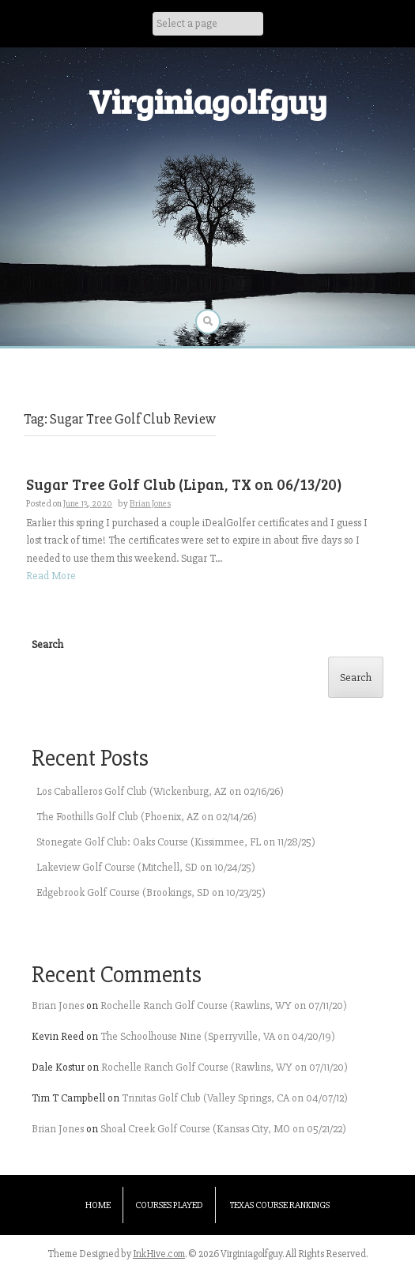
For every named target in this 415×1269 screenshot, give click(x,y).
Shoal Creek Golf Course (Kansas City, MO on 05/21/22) (223, 1128)
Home (98, 1205)
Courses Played (169, 1205)
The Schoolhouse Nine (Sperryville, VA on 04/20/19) (217, 1036)
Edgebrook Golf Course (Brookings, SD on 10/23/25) (151, 892)
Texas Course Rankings (280, 1205)
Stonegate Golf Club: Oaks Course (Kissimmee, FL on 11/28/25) (175, 842)
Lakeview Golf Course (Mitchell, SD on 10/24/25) (145, 867)
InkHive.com (159, 1254)
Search (47, 644)
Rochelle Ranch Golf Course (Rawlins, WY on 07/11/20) (223, 1005)
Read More (51, 575)
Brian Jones (150, 504)
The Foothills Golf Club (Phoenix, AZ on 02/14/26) (146, 816)
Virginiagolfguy (208, 100)
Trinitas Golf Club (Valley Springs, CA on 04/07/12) (235, 1098)
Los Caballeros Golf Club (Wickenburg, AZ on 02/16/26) (160, 791)
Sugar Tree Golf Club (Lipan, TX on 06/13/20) (184, 484)
